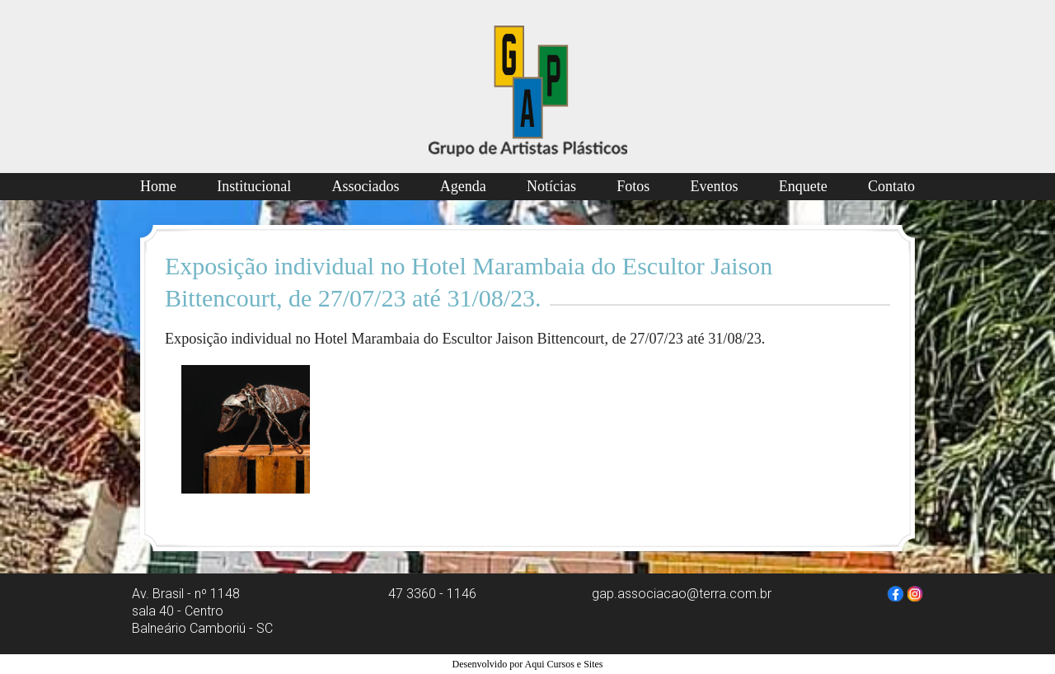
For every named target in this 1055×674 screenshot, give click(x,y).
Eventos (714, 186)
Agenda (463, 186)
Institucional (254, 186)
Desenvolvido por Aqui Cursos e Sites (527, 664)
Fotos (633, 186)
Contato (891, 186)
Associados (366, 186)
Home (158, 186)
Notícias (551, 186)
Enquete (803, 186)
